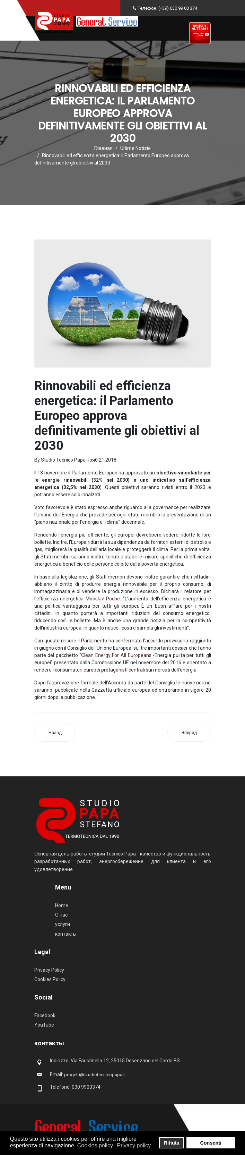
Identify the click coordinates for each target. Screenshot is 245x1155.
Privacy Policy (49, 970)
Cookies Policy (49, 979)
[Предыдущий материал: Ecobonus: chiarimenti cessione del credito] (55, 733)
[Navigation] (186, 34)
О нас (61, 915)
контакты (66, 934)
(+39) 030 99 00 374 (177, 8)
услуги (62, 924)
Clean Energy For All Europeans (116, 655)
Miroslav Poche (103, 598)
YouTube (44, 1025)
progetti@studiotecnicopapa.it (95, 1074)
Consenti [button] (210, 1143)
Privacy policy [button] (134, 1145)
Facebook (44, 1015)
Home (61, 905)
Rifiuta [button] (172, 1143)
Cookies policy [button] (95, 1145)
